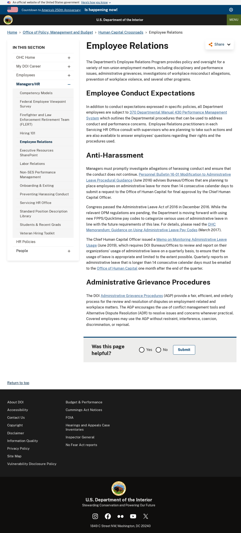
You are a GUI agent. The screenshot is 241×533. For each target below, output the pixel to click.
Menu (233, 19)
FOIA (70, 417)
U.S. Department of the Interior (119, 20)
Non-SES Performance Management (38, 174)
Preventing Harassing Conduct (44, 194)
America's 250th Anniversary (61, 10)
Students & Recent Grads (40, 225)
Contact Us (16, 417)
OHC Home (45, 57)
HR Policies (25, 242)
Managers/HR (45, 84)
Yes (149, 350)
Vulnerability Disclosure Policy (31, 464)
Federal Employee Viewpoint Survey (43, 104)
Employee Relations (36, 142)
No (165, 350)
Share (219, 44)
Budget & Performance (84, 402)
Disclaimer (15, 433)
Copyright (15, 425)
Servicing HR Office (35, 203)
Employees (45, 75)
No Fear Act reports (81, 445)
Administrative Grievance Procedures (132, 296)
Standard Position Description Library (43, 213)
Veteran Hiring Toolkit (37, 233)
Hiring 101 (27, 133)
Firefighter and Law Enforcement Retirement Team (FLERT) (44, 119)
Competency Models (36, 93)
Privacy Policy (18, 448)
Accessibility (17, 410)
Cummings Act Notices (84, 410)
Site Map (14, 456)
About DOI (15, 402)
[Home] (8, 19)
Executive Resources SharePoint (36, 152)
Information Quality (22, 441)
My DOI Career (45, 66)
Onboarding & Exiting (37, 185)
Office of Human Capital (117, 268)
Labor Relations (32, 164)
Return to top (18, 383)
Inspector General (80, 437)
